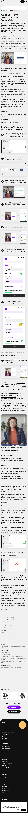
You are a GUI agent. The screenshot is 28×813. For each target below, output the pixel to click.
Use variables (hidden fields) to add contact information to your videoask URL (13, 647)
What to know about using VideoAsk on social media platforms (11, 667)
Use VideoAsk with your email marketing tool (8, 637)
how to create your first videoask (13, 136)
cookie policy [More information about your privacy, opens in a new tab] (18, 807)
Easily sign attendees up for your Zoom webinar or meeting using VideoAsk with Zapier (13, 659)
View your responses (4, 623)
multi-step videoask (17, 99)
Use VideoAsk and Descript (5, 652)
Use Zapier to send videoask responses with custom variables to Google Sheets (13, 662)
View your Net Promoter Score (10, 122)
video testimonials (9, 524)
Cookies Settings (17, 809)
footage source (15, 180)
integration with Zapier (7, 595)
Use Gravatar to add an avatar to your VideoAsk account (10, 641)
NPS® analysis (5, 119)
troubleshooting (15, 10)
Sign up (22, 1)
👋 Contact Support (14, 707)
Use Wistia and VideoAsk (5, 654)
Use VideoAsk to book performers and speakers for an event (11, 679)
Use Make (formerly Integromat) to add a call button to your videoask (12, 681)
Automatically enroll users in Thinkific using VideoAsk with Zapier (12, 656)
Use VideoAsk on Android (5, 615)
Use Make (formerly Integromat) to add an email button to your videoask (13, 683)
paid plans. (8, 70)
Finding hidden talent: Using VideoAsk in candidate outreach (11, 677)
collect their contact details (8, 397)
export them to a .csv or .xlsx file (14, 592)
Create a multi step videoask (6, 625)
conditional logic (5, 101)
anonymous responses (13, 398)
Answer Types (3, 632)
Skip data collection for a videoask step (7, 613)
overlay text (12, 182)
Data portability (3, 627)
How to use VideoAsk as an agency (7, 675)
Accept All (23, 809)
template (6, 408)
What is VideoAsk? (4, 621)
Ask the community (14, 711)
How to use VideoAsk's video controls (7, 619)
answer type (10, 89)
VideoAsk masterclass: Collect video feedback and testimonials (11, 673)
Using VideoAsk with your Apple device (7, 617)
